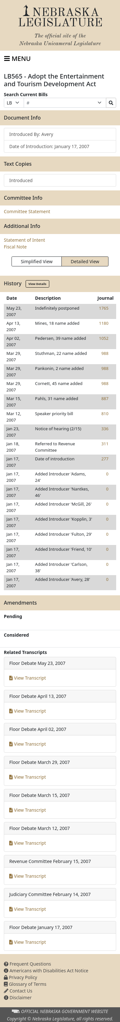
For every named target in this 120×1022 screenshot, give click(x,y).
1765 (103, 308)
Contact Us (18, 991)
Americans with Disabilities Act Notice (46, 971)
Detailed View (85, 261)
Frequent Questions (27, 964)
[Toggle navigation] (17, 58)
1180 (103, 323)
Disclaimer (18, 997)
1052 (103, 338)
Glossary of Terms (25, 984)
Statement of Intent (24, 240)
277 (104, 459)
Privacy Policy (20, 977)
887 (104, 398)
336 (104, 428)
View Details (37, 284)
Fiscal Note (15, 247)
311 (104, 444)
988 (104, 353)
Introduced (21, 180)
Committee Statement (27, 211)
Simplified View (36, 261)
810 (104, 413)
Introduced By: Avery (31, 134)
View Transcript (27, 678)
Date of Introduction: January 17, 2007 (49, 146)
